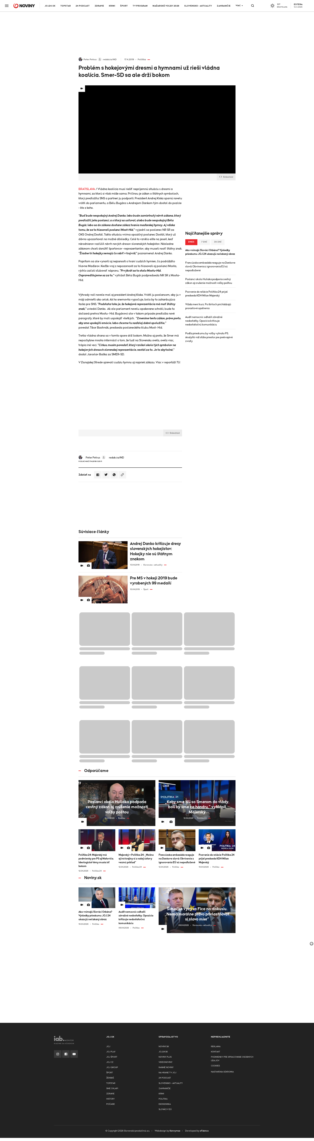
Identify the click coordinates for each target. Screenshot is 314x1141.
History (110, 1099)
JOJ (108, 1047)
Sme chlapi (112, 1088)
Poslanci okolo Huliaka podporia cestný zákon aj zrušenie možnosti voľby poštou (208, 281)
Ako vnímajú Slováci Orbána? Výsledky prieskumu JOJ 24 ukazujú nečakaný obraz (210, 252)
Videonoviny (165, 1062)
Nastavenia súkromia (222, 1072)
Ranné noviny (166, 1067)
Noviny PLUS (165, 1057)
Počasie (110, 1104)
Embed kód (226, 177)
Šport (124, 6)
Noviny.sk (164, 1047)
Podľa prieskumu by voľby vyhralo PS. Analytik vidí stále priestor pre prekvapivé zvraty (209, 337)
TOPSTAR (66, 6)
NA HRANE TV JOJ (167, 1073)
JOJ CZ (109, 1062)
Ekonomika (165, 1104)
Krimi (112, 6)
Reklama (215, 1047)
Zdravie (99, 6)
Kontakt (215, 1052)
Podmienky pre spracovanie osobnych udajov (232, 1059)
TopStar (110, 1083)
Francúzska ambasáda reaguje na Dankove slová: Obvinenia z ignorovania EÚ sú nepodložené (210, 266)
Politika (163, 1099)
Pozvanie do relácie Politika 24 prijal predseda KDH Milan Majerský (206, 294)
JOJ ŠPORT (111, 1057)
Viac (238, 6)
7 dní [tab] (204, 242)
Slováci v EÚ (165, 1109)
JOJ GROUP (112, 1067)
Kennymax (175, 1131)
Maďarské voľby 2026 (166, 6)
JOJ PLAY (110, 1052)
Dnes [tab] (191, 242)
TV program (140, 6)
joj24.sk (163, 1052)
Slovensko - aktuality (198, 6)
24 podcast (83, 6)
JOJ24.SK (50, 6)
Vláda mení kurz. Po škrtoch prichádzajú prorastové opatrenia (208, 306)
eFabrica (204, 1131)
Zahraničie (224, 6)
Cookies (215, 1066)
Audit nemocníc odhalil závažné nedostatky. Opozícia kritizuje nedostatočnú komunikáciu (203, 321)
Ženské (110, 1078)
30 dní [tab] (218, 242)
